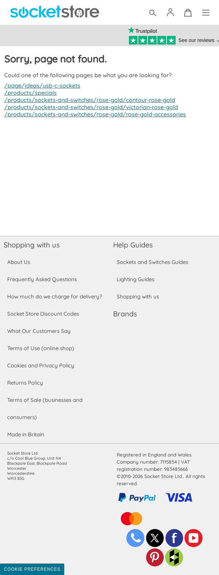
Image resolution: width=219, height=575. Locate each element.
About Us (18, 262)
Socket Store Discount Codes (43, 313)
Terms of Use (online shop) (40, 348)
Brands (125, 313)
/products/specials (29, 92)
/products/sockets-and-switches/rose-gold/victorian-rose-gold (88, 107)
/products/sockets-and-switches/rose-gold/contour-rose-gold (87, 99)
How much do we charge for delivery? (54, 296)
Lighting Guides (136, 279)
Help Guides (133, 244)
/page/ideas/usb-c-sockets (41, 85)
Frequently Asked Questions (41, 279)
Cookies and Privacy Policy (40, 365)
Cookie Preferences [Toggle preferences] (32, 569)
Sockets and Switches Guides (152, 262)
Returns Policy (24, 382)
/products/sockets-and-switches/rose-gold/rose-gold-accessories (92, 114)
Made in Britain (26, 434)
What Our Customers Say (38, 331)
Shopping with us (32, 244)
